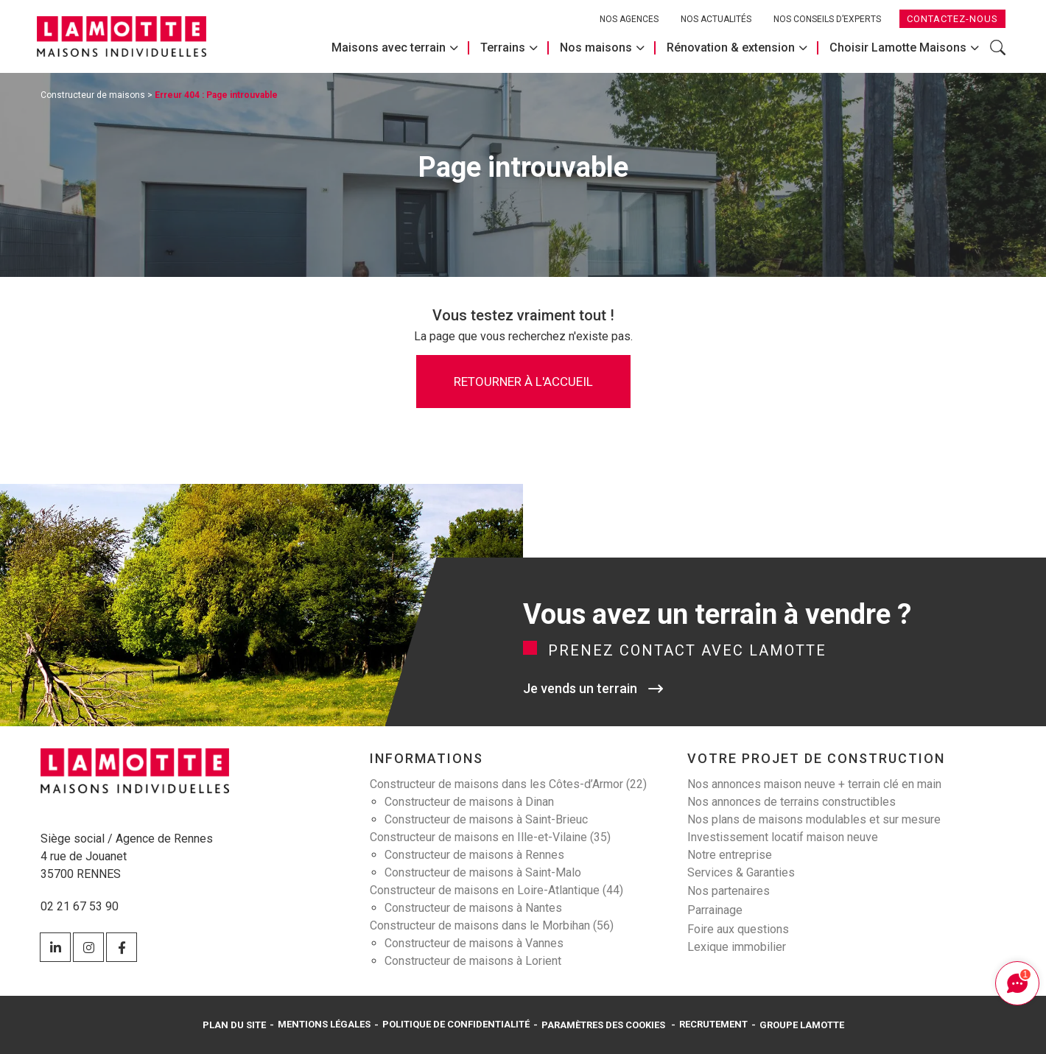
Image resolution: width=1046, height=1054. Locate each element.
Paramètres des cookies (603, 1024)
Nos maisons (596, 48)
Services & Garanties (741, 872)
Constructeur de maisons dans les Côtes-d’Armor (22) (508, 784)
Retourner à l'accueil (523, 381)
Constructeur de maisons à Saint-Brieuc (486, 819)
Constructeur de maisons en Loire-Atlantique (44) (496, 890)
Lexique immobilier (736, 947)
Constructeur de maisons (93, 95)
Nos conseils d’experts (827, 19)
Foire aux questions (738, 929)
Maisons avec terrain (388, 48)
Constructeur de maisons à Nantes (473, 908)
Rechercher (997, 47)
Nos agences (629, 19)
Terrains (502, 48)
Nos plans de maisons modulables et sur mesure (814, 819)
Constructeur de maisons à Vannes (474, 943)
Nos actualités (716, 19)
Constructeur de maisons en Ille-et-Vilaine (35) (490, 837)
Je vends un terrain (580, 688)
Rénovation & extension (731, 48)
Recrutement (713, 1024)
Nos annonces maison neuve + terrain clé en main (814, 784)
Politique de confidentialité (456, 1024)
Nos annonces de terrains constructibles (791, 802)
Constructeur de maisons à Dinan (469, 802)
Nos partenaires (728, 891)
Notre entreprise (729, 855)
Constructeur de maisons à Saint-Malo (483, 872)
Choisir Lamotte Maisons (897, 48)
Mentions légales (324, 1024)
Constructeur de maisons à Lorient (473, 961)
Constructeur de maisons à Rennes (474, 855)
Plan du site (234, 1024)
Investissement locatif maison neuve (782, 837)
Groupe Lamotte (801, 1024)
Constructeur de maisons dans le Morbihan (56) (492, 925)
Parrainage (715, 910)
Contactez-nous (952, 18)
